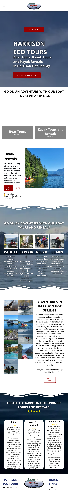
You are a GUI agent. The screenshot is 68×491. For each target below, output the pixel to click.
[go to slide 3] (33, 466)
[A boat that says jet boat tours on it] (25, 307)
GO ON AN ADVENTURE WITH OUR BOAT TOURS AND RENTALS (34, 93)
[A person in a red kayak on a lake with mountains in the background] (25, 351)
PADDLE (11, 252)
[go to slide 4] (34, 466)
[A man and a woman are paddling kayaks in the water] (11, 366)
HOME (51, 488)
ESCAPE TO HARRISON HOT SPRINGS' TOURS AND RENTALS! (34, 405)
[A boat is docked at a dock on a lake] (11, 322)
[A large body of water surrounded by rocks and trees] (11, 336)
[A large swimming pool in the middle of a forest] (11, 351)
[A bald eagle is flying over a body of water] (11, 307)
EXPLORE (26, 254)
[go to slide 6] (37, 466)
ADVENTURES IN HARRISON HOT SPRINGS (49, 306)
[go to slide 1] (30, 466)
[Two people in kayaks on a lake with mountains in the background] (25, 322)
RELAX (41, 252)
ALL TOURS (53, 490)
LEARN (57, 252)
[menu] (4, 5)
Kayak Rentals (10, 156)
